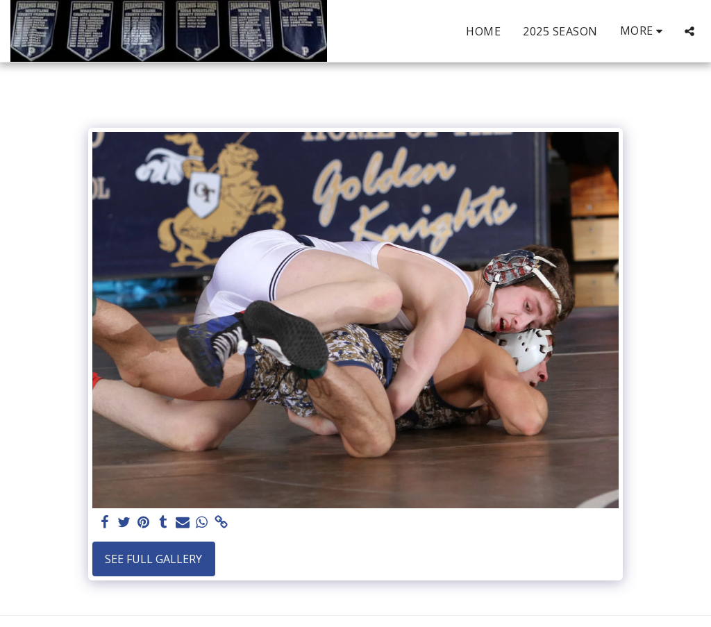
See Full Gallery (153, 559)
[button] (689, 31)
